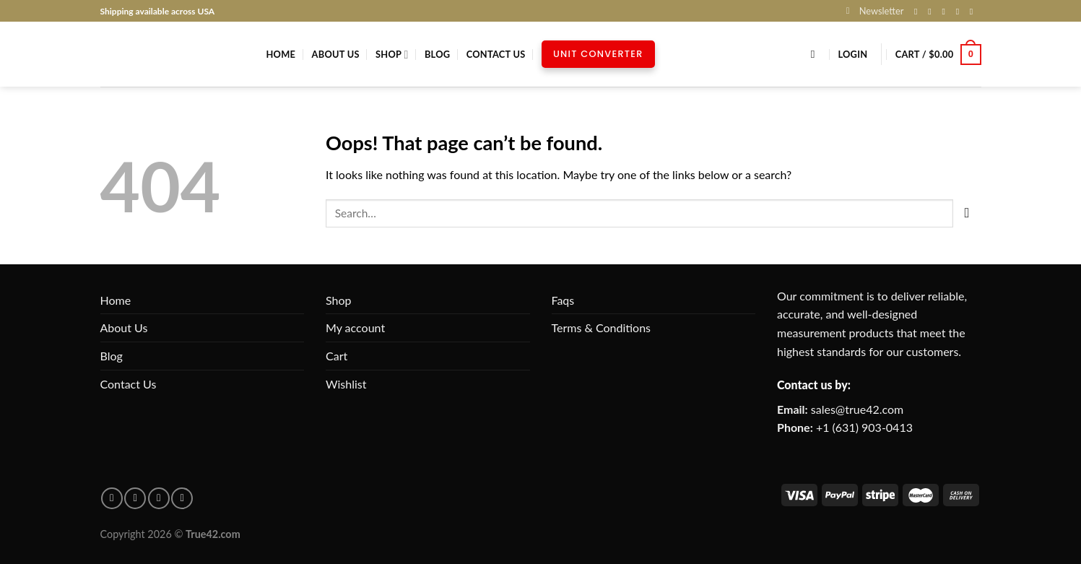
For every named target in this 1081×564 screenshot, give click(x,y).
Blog (437, 54)
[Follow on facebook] (112, 498)
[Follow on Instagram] (932, 11)
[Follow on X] (946, 11)
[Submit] (967, 213)
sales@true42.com (857, 409)
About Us (336, 54)
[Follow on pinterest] (135, 498)
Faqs (563, 300)
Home (281, 54)
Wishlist (346, 384)
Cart (336, 356)
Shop (391, 54)
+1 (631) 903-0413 (864, 427)
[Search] (816, 54)
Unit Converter (598, 54)
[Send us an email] (960, 11)
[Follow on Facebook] (918, 11)
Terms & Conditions (601, 327)
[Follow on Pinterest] (974, 11)
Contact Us (496, 54)
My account (355, 327)
